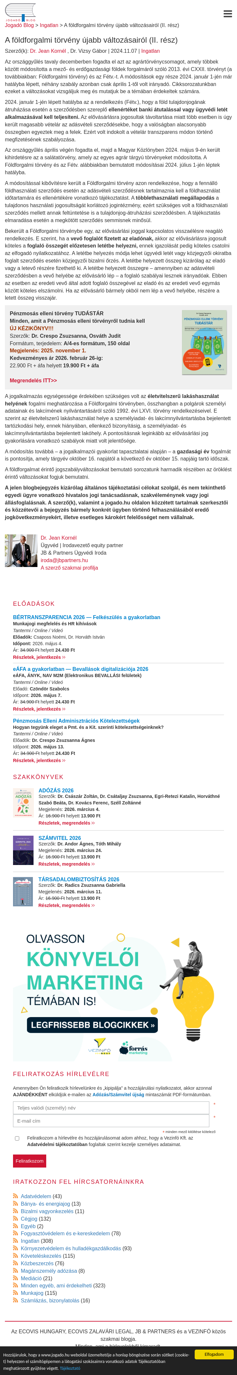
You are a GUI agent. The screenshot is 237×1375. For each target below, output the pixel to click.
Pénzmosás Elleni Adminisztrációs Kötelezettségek (76, 721)
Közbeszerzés (37, 1263)
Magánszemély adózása (49, 1271)
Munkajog (32, 1293)
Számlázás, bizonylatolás (50, 1300)
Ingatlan (150, 51)
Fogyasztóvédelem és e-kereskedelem (65, 1233)
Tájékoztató (70, 1368)
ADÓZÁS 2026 (56, 790)
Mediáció (31, 1278)
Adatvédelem (36, 1196)
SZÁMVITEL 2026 (59, 838)
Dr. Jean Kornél (48, 51)
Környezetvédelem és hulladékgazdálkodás (71, 1248)
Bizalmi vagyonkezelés (47, 1211)
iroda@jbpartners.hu (64, 560)
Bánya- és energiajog (45, 1204)
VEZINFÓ (199, 1331)
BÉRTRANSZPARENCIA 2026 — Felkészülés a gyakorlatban (86, 617)
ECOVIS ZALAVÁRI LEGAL (100, 1331)
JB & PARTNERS (155, 1331)
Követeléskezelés (41, 1256)
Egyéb (28, 1226)
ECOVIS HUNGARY (42, 1331)
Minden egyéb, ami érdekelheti (56, 1285)
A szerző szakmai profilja (69, 568)
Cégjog (29, 1219)
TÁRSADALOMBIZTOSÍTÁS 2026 (78, 879)
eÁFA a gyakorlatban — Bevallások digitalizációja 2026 (80, 669)
